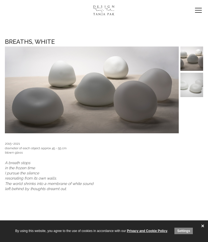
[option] (92, 90)
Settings (183, 231)
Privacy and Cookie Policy (147, 231)
